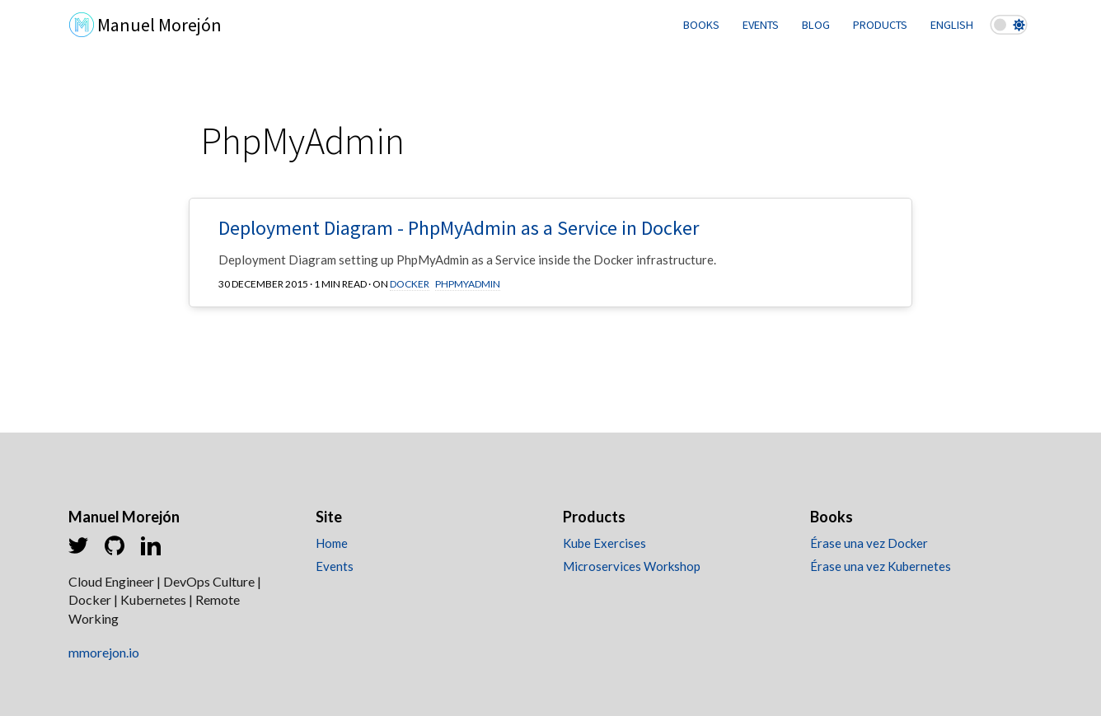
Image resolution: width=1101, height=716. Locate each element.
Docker (409, 284)
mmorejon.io (103, 652)
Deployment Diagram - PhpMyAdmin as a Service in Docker (458, 228)
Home (332, 543)
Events (335, 566)
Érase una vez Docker (869, 543)
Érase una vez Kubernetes (880, 566)
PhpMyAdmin (467, 284)
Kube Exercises (604, 543)
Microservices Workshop (631, 566)
